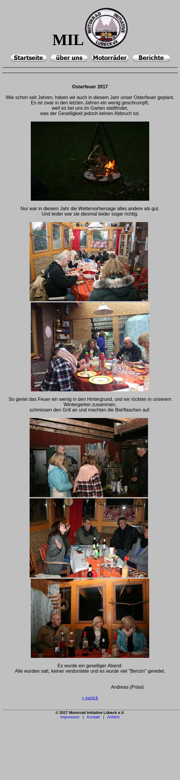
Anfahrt (113, 717)
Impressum (69, 717)
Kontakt (93, 717)
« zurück (90, 697)
